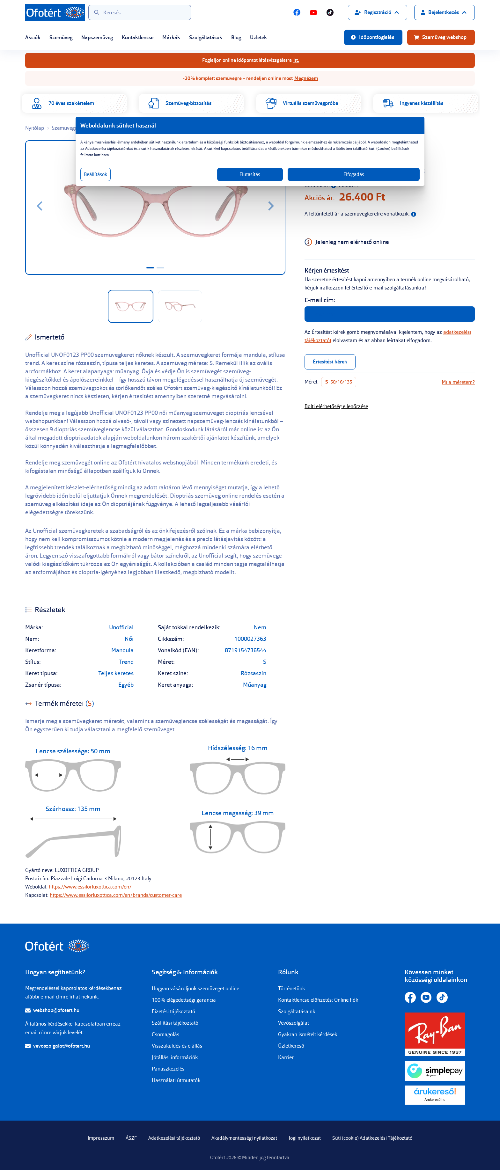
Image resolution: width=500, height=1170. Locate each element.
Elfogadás (311, 181)
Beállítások (166, 181)
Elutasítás (250, 181)
